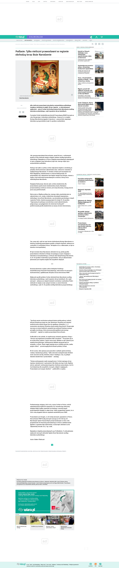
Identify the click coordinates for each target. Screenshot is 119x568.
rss (96, 44)
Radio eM (61, 1)
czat (39, 1)
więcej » (28, 528)
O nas (27, 564)
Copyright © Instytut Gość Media (33, 566)
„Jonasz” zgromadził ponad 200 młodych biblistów (89, 277)
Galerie (17, 514)
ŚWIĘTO (64, 451)
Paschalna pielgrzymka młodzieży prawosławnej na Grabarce (30, 481)
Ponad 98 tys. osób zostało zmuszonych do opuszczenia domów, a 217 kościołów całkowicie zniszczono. (89, 97)
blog (33, 1)
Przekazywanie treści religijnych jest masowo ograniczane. (85, 60)
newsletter (91, 563)
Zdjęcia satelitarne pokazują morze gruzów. (85, 83)
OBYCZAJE (35, 451)
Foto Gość (48, 564)
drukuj (23, 112)
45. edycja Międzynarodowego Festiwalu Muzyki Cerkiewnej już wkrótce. (85, 194)
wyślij (20, 112)
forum (27, 1)
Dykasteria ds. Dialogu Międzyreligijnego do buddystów (85, 202)
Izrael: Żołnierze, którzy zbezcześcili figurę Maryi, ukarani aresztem (86, 104)
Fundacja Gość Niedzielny (62, 564)
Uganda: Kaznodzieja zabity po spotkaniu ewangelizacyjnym (89, 283)
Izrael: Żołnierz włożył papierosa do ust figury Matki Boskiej (49, 483)
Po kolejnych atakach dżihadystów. (86, 218)
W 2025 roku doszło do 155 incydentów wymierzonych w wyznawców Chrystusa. (84, 72)
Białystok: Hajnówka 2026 (50, 481)
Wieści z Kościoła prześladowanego (85, 47)
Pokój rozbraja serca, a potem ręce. (84, 206)
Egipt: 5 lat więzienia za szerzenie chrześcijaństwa (87, 286)
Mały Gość (79, 1)
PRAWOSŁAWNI (52, 451)
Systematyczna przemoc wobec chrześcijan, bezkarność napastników (85, 67)
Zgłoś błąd (100, 563)
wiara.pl (21, 37)
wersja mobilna (89, 1)
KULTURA (30, 451)
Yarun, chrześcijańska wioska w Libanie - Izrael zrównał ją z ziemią (85, 79)
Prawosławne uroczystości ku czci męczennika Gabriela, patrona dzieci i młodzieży (43, 483)
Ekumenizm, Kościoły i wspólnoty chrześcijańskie (89, 174)
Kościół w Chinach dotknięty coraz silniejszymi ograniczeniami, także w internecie (84, 54)
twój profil (96, 36)
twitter (103, 44)
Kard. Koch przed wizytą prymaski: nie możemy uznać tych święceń (90, 280)
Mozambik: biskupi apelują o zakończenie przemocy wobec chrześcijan (85, 214)
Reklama (54, 564)
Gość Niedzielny (70, 1)
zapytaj (45, 1)
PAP (39, 451)
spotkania (52, 1)
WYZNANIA (59, 451)
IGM (31, 564)
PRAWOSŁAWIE (44, 451)
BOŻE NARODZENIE (23, 451)
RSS (95, 563)
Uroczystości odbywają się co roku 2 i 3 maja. (86, 232)
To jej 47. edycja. (81, 183)
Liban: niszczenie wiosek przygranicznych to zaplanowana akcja (89, 274)
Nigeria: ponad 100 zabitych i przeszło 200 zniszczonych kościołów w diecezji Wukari (85, 91)
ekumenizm (36, 37)
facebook (99, 44)
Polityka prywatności (74, 564)
